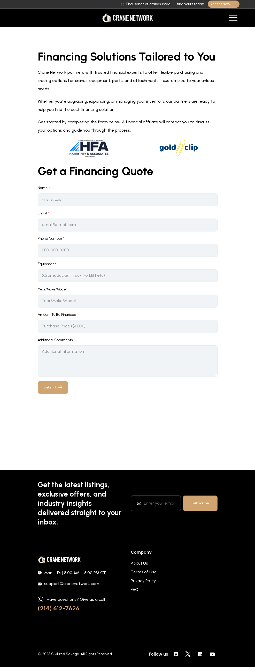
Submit (53, 387)
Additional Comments (55, 340)
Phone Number (51, 238)
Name (44, 188)
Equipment (47, 264)
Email (43, 213)
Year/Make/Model (52, 289)
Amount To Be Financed (57, 314)
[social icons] (176, 654)
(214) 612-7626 (59, 608)
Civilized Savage (65, 654)
